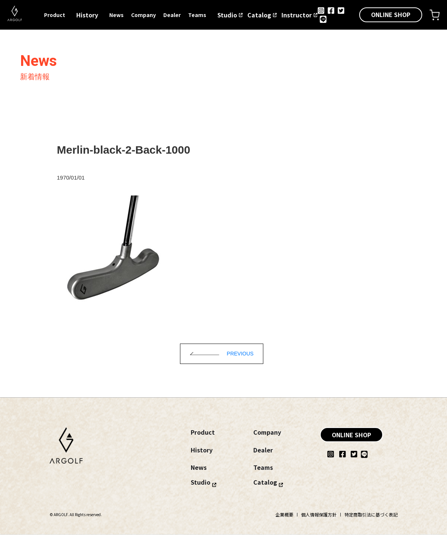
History (87, 14)
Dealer (172, 15)
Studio (227, 14)
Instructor (296, 14)
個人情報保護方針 (319, 514)
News (116, 15)
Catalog (259, 14)
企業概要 (284, 514)
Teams (197, 15)
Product (54, 15)
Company (143, 15)
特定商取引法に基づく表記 (371, 514)
